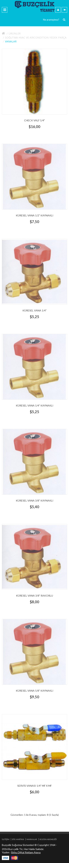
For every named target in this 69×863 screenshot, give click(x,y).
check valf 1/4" (34, 120)
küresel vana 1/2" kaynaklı (34, 215)
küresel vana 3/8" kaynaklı (34, 500)
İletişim (5, 839)
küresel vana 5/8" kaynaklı (34, 690)
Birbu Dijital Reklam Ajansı (26, 852)
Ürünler (15, 33)
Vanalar (11, 41)
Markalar (31, 839)
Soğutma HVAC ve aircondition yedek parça (35, 37)
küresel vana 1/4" (34, 310)
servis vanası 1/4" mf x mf (34, 785)
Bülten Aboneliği (48, 839)
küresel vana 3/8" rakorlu (34, 595)
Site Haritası (18, 839)
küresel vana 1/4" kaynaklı (34, 405)
